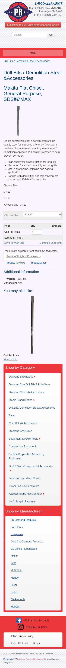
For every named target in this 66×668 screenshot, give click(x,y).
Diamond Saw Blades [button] (22, 376)
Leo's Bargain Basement (22, 501)
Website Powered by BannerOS (32, 659)
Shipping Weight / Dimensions (23, 256)
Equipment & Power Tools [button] (24, 438)
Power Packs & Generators (24, 486)
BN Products (18, 599)
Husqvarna (17, 534)
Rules (36, 643)
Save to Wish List (14, 242)
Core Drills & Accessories (23, 423)
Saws (12, 415)
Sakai (14, 585)
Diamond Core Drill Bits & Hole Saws (29, 384)
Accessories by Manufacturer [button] (26, 493)
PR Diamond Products (23, 519)
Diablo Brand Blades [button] (21, 400)
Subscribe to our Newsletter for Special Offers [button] (33, 24)
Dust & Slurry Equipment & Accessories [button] (31, 468)
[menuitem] (23, 377)
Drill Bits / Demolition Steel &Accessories (27, 61)
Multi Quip (16, 570)
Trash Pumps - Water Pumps (25, 478)
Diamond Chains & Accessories (26, 392)
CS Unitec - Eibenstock (24, 548)
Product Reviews (15, 262)
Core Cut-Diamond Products (27, 541)
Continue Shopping (51, 242)
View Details (10, 359)
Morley (15, 577)
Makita (14, 556)
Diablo (14, 592)
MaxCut (15, 606)
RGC (13, 563)
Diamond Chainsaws (20, 431)
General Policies (19, 643)
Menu (33, 52)
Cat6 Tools (17, 527)
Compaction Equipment (22, 446)
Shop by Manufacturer (23, 511)
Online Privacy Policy (21, 636)
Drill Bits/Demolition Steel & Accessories (32, 407)
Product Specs (38, 262)
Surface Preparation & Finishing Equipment (27, 456)
